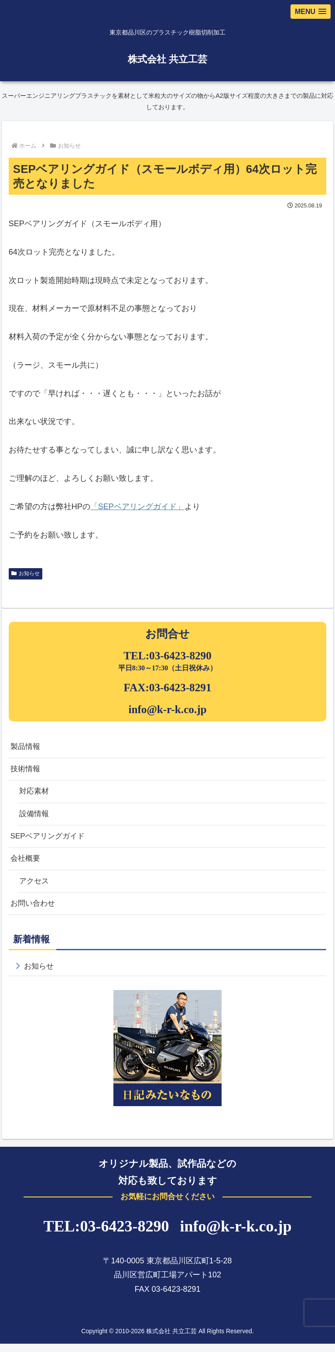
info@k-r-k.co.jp (167, 709)
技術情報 (26, 770)
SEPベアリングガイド (49, 840)
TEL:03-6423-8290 (167, 656)
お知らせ (25, 573)
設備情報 (35, 817)
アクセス (35, 887)
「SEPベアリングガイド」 (137, 506)
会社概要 (26, 863)
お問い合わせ (34, 910)
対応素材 (35, 793)
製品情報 (26, 747)
